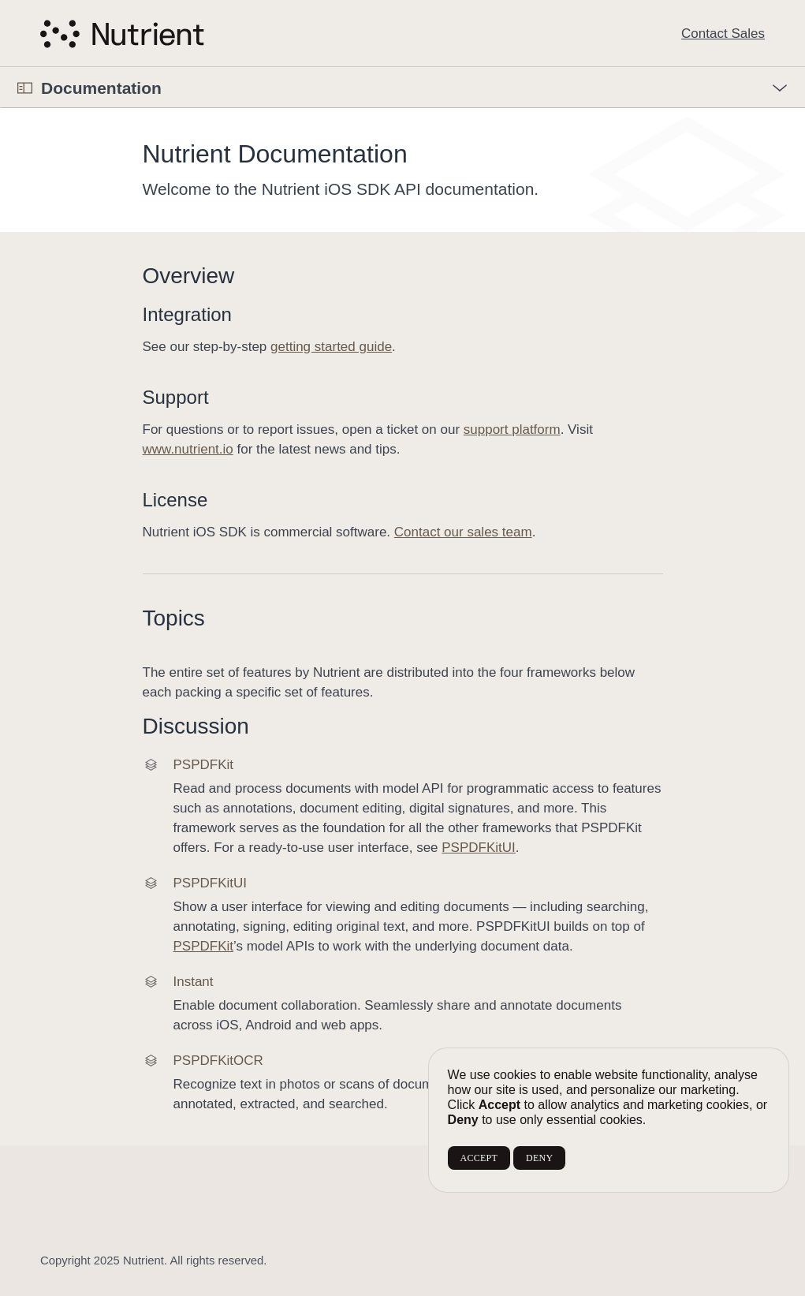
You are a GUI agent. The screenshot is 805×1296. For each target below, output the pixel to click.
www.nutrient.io (188, 449)
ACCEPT (479, 1157)
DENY (539, 1157)
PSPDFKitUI (479, 847)
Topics (174, 618)
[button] (0, 67)
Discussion (196, 726)
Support (176, 397)
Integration (187, 314)
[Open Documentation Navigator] (24, 88)
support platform (512, 429)
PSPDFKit (203, 946)
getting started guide (331, 346)
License (175, 499)
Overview (189, 275)
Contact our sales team (463, 532)
